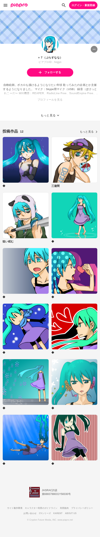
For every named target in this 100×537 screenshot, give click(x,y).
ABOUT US (71, 513)
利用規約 (64, 508)
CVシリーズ (45, 513)
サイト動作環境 (14, 508)
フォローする (50, 72)
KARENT (58, 513)
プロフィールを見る (50, 99)
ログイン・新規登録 (83, 5)
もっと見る (88, 131)
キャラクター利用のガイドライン (41, 508)
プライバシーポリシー (82, 508)
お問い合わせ (29, 513)
